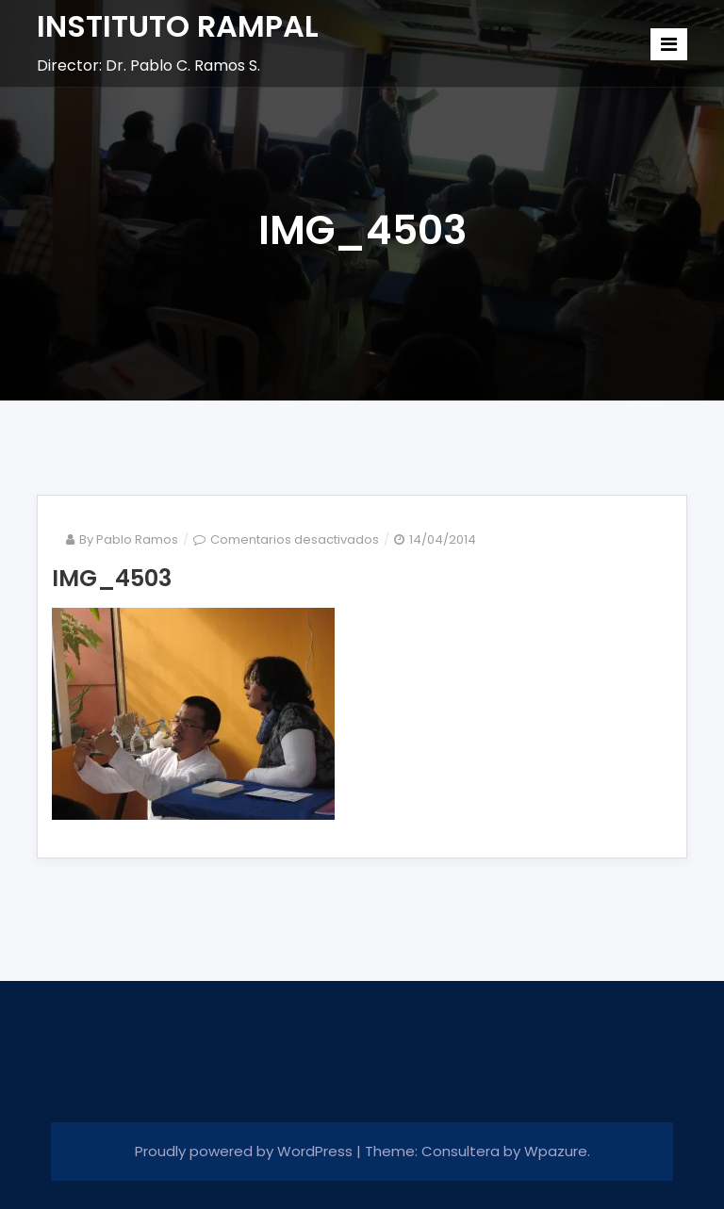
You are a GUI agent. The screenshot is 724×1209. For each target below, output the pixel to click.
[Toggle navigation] (668, 44)
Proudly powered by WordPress (245, 1151)
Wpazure (555, 1151)
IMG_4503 (112, 578)
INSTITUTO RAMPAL (178, 26)
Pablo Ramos (137, 539)
